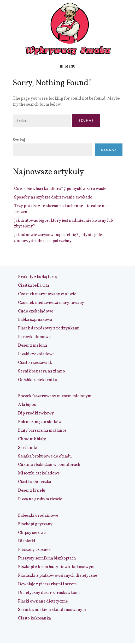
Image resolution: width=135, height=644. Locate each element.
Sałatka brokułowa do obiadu (45, 456)
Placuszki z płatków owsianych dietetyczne (57, 576)
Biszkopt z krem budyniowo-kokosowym (56, 567)
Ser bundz (27, 448)
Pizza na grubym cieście (40, 499)
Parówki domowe (34, 337)
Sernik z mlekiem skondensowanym (52, 610)
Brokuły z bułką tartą (37, 277)
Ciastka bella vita (33, 285)
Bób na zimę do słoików (40, 422)
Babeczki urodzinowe (38, 516)
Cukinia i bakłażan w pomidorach (49, 465)
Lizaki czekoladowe (36, 354)
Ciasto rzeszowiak (35, 363)
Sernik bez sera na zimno (41, 371)
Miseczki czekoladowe (39, 473)
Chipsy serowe (32, 533)
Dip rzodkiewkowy (36, 413)
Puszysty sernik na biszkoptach (47, 558)
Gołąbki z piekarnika (37, 380)
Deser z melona (32, 345)
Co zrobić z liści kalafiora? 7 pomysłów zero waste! (61, 189)
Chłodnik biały (32, 439)
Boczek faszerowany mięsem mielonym (54, 396)
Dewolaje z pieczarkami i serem (47, 584)
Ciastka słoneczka (34, 482)
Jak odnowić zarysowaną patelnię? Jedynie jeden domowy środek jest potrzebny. (59, 238)
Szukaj (19, 140)
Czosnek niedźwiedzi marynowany (51, 303)
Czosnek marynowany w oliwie (47, 294)
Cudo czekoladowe (35, 311)
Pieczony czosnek (34, 550)
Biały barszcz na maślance (42, 431)
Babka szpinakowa (35, 320)
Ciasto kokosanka (34, 618)
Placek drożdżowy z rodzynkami (49, 328)
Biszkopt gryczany (35, 524)
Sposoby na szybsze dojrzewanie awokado (53, 197)
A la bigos (27, 405)
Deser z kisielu (31, 490)
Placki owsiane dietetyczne (43, 601)
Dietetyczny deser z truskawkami (49, 593)
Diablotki (26, 541)
